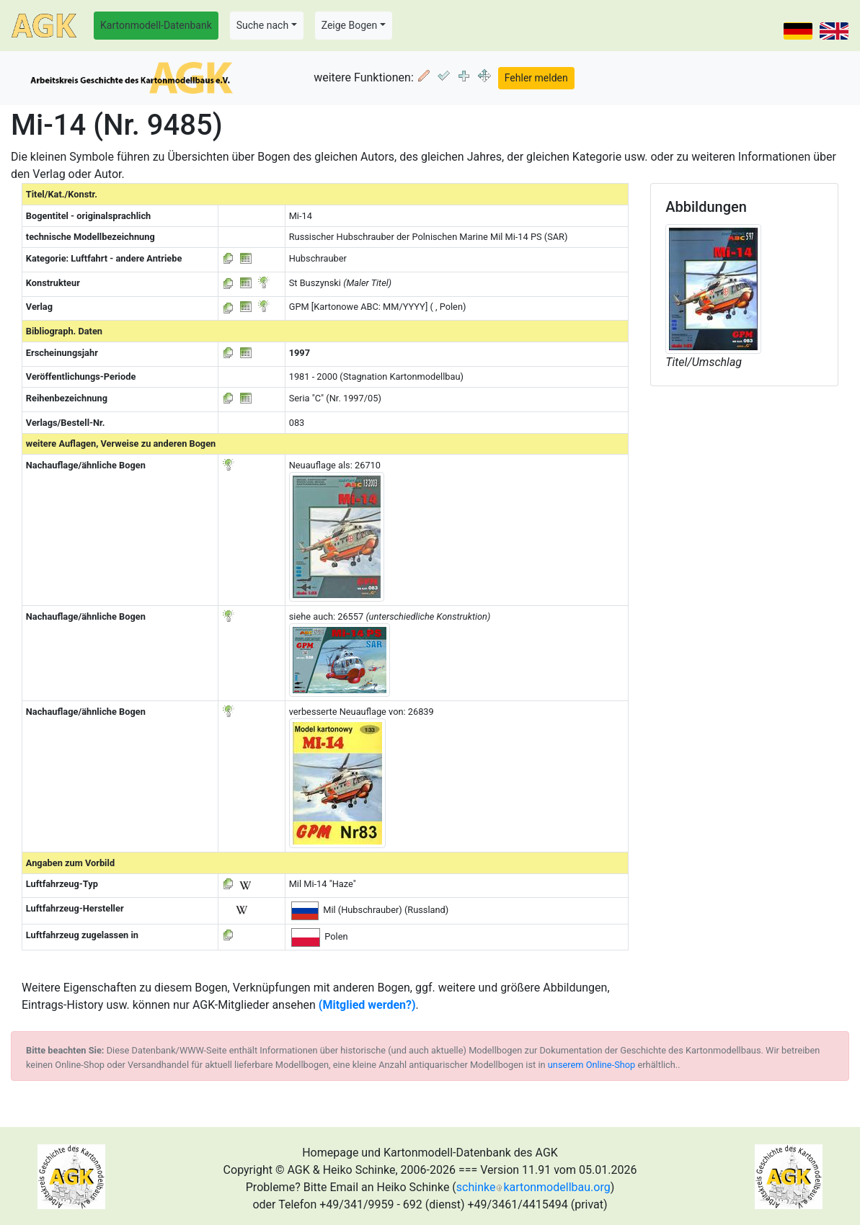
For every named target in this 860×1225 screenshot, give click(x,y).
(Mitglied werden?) (367, 1005)
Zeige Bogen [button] (350, 25)
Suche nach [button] (262, 25)
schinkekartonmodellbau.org (533, 1187)
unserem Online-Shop (592, 1064)
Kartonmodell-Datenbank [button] (156, 25)
